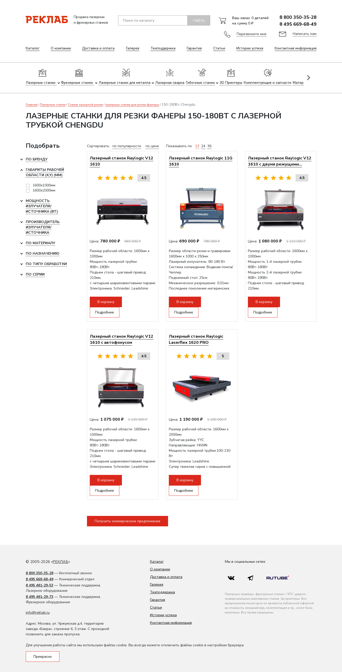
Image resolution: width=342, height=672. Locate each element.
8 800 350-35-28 (298, 17)
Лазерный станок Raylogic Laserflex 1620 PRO (196, 339)
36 (209, 146)
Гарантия (194, 48)
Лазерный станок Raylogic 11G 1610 (200, 161)
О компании (61, 48)
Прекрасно (42, 656)
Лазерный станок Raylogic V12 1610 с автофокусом (121, 339)
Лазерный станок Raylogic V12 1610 (121, 161)
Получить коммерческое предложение (127, 521)
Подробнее (104, 312)
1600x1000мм (44, 185)
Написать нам (304, 33)
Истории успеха (249, 48)
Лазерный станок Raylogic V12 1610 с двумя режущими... (279, 161)
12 (197, 146)
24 (203, 146)
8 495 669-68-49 (298, 24)
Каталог (33, 48)
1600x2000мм (44, 190)
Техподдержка (162, 48)
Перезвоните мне (252, 34)
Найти (199, 20)
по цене (152, 146)
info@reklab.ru (38, 612)
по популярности (126, 146)
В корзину (105, 301)
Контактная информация (295, 48)
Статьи (219, 48)
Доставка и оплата (98, 48)
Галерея (132, 48)
